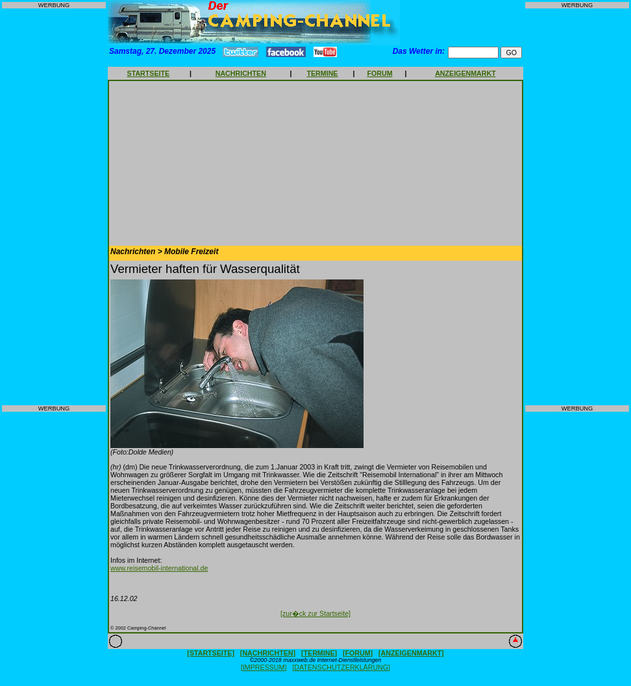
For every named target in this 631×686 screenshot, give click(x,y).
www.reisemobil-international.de (159, 568)
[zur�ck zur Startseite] (315, 613)
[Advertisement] (54, 206)
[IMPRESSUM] (263, 667)
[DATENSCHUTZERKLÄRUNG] (341, 667)
